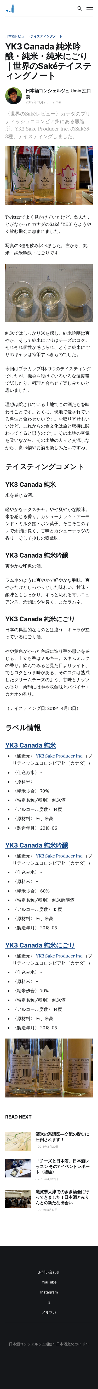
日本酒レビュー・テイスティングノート (33, 36)
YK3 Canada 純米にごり (40, 945)
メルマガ (49, 1312)
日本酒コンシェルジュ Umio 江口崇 (58, 93)
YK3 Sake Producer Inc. (59, 756)
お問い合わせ (49, 1272)
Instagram (48, 1292)
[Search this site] (80, 8)
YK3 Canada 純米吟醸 (36, 845)
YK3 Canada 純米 (30, 745)
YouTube (49, 1282)
